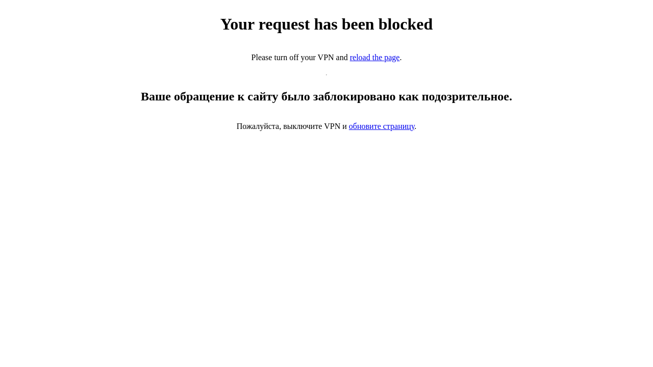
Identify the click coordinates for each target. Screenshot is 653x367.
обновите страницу (381, 126)
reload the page (375, 57)
